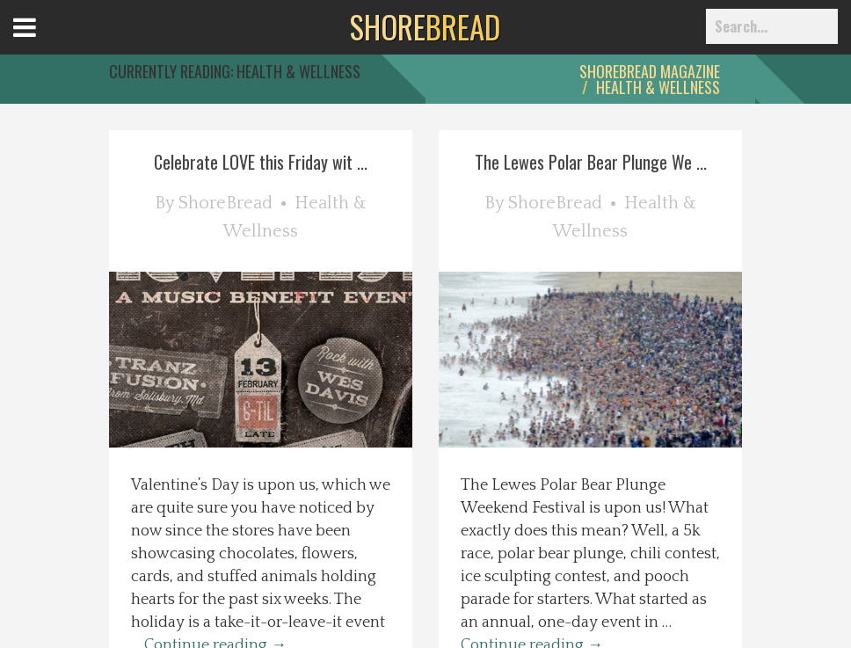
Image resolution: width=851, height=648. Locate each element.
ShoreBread (225, 203)
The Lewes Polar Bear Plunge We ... (591, 162)
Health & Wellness (658, 87)
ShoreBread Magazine (649, 71)
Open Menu (46, 43)
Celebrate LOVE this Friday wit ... (260, 162)
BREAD (425, 26)
